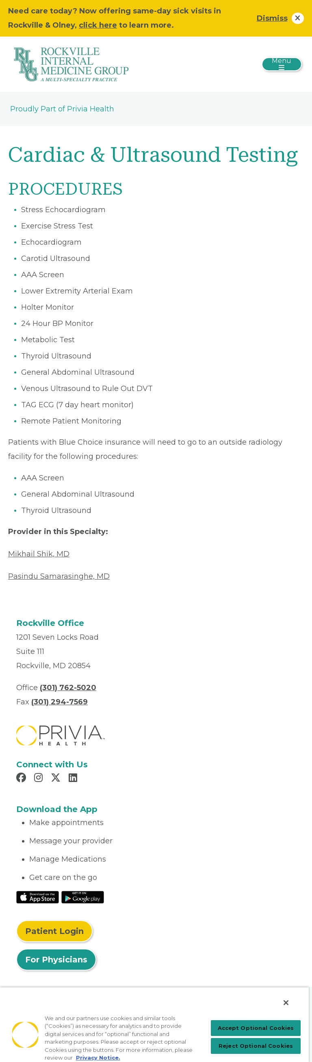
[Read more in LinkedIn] (74, 778)
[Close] (286, 1003)
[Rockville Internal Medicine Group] (71, 63)
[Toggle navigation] (282, 64)
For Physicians (56, 959)
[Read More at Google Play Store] (82, 896)
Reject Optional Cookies (256, 1045)
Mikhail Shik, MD (38, 553)
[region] (154, 1024)
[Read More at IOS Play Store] (37, 896)
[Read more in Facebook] (22, 778)
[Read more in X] (57, 778)
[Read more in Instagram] (39, 778)
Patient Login (54, 931)
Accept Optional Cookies (256, 1028)
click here (98, 25)
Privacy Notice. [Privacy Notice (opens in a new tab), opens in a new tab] (98, 1057)
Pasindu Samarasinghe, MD (59, 576)
